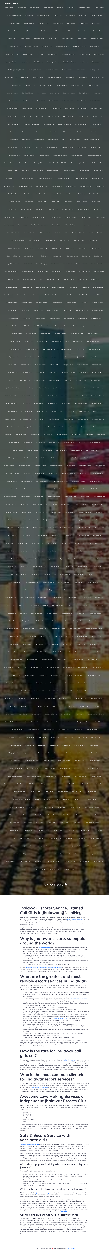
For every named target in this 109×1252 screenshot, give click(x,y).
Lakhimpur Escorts (56, 465)
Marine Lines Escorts (85, 512)
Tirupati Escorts (48, 807)
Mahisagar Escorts (10, 496)
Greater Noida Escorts (98, 295)
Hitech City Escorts (42, 341)
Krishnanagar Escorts (13, 458)
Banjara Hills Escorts (77, 85)
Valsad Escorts (85, 830)
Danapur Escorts (26, 209)
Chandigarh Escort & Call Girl (58, 163)
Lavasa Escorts (100, 465)
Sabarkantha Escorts (97, 698)
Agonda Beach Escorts (14, 15)
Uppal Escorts (77, 822)
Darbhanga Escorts (68, 209)
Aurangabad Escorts (68, 54)
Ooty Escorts (12, 613)
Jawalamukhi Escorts (68, 372)
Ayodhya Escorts (99, 54)
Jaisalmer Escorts (26, 365)
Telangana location (47, 784)
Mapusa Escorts (56, 512)
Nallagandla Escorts (48, 582)
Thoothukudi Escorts (62, 799)
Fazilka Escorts (70, 271)
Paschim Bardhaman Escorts (93, 628)
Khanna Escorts (68, 419)
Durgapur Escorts (72, 256)
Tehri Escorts (33, 784)
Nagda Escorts (69, 566)
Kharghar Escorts (29, 427)
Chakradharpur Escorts (94, 155)
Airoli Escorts (58, 15)
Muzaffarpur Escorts (50, 559)
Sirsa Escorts (66, 745)
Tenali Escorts (61, 784)
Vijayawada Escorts (61, 846)
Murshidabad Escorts (66, 551)
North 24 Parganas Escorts (39, 605)
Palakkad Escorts (52, 613)
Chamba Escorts (9, 163)
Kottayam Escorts (17, 450)
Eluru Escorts (86, 256)
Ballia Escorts (25, 77)
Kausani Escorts (10, 419)
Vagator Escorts (59, 830)
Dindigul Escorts (57, 248)
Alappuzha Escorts (14, 23)
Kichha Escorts (97, 427)
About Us (60, 7)
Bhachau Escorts (53, 116)
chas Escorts (25, 170)
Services (70, 722)
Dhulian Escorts (92, 240)
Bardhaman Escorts (69, 93)
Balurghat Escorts (38, 77)
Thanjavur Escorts (77, 791)
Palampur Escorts (95, 613)
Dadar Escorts (28, 201)
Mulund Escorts (66, 543)
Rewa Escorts (25, 691)
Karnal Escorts (12, 411)
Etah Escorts (55, 264)
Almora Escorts (58, 23)
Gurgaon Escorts (67, 310)
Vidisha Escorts (14, 846)
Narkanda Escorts (67, 590)
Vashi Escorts (70, 838)
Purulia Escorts (8, 667)
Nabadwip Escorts (92, 559)
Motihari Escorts (23, 543)
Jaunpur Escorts (53, 372)
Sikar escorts (42, 737)
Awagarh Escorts (84, 54)
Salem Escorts (70, 706)
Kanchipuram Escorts (97, 396)
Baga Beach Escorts (69, 62)
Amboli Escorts (69, 31)
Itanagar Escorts (56, 357)
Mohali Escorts (68, 535)
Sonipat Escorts (96, 753)
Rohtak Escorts (22, 698)
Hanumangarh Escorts (70, 326)
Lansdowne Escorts (85, 465)
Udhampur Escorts (81, 815)
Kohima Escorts (76, 434)
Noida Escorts (23, 605)
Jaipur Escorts (95, 357)
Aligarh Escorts (29, 23)
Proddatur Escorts (46, 659)
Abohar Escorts (34, 7)
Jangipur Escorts (27, 372)
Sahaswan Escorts (42, 706)
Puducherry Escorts (77, 659)
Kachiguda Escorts (11, 396)
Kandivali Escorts (11, 403)
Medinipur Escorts (95, 520)
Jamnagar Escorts (12, 372)
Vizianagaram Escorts (94, 854)
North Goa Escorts (57, 605)
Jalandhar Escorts (40, 365)
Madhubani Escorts (30, 489)
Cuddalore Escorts (14, 201)
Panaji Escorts (65, 621)
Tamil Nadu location (80, 776)
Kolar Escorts (89, 434)
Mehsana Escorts (38, 528)
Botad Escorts (39, 147)
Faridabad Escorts (96, 264)
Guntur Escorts (25, 310)
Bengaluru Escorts (11, 116)
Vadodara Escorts (44, 830)
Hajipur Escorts (69, 318)
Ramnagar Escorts (26, 683)
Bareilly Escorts (84, 93)
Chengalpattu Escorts (68, 170)
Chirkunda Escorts (9, 186)
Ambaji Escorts (27, 31)
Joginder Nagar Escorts (13, 388)
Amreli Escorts (25, 38)
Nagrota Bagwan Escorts (18, 574)
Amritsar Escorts (39, 38)
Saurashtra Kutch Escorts (96, 714)
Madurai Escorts (45, 489)
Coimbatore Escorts (42, 194)
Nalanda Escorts (16, 582)
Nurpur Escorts (71, 605)
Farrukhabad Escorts (11, 271)
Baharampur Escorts (51, 70)
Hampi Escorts (25, 326)
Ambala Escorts (40, 31)
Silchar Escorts (55, 737)
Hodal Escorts (56, 341)
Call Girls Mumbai (29, 155)
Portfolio (86, 652)
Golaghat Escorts (98, 287)
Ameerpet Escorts (83, 31)
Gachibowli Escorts (13, 279)
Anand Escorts (82, 38)
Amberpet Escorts (55, 31)
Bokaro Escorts (12, 147)
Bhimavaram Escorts (64, 124)
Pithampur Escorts (94, 644)
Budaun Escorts (52, 147)
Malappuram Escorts (53, 496)
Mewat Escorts (51, 528)
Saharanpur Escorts (26, 706)
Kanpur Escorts (65, 403)
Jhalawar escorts (97, 372)
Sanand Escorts (22, 714)
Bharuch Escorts (98, 116)
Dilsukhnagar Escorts (13, 248)
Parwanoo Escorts (75, 628)
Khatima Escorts (59, 427)
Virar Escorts (42, 854)
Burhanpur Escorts (95, 147)
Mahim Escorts (95, 489)
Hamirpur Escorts (11, 326)
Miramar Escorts (100, 528)
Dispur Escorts (70, 248)
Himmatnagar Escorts (77, 333)
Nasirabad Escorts (11, 597)
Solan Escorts (83, 753)
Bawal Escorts (81, 101)
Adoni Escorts (71, 7)
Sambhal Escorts (84, 706)
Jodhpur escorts (81, 380)
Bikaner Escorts (39, 139)
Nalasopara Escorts (32, 582)
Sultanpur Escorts (64, 768)
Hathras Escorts (45, 333)
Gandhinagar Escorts (53, 279)
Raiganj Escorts (82, 667)
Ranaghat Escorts (55, 683)
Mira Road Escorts (84, 528)
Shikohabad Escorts (49, 729)
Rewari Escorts (53, 691)
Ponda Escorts (28, 652)
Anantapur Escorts (97, 38)
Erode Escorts (28, 264)
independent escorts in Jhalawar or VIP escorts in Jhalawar (44, 967)
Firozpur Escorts (99, 271)
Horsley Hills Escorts (93, 341)
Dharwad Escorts (50, 240)
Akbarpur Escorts (96, 15)
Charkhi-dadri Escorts (98, 163)
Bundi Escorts (82, 147)
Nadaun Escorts (12, 566)
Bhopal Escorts (54, 132)
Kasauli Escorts (57, 411)
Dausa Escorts (23, 217)
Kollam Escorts (27, 442)
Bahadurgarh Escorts (34, 70)
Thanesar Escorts (62, 791)
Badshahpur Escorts (53, 62)
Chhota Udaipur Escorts (44, 178)
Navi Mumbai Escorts (27, 597)
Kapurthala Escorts (97, 403)
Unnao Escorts (64, 822)
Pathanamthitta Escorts (61, 636)
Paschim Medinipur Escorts (15, 636)
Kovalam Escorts (47, 450)
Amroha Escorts (53, 38)
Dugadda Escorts (29, 256)
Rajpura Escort (42, 675)
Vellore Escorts (82, 838)
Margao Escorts (70, 512)
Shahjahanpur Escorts (84, 722)
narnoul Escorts (96, 590)
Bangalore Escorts (30, 85)
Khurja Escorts (84, 427)
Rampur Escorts (41, 683)
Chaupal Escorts (38, 170)
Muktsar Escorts (53, 543)
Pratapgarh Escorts (16, 659)
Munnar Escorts (38, 551)
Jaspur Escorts (40, 372)
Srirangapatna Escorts (15, 768)
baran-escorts (54, 93)
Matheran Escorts (13, 520)
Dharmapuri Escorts (78, 233)
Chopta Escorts (100, 186)
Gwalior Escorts (27, 318)
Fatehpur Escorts (43, 271)
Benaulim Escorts (96, 108)
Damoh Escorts (12, 209)
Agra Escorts (29, 15)
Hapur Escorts (85, 326)
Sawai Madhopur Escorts (13, 722)
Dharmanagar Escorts (61, 233)
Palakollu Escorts (81, 613)
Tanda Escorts (8, 784)
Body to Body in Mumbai (91, 139)
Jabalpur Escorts (82, 357)
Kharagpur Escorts (98, 419)
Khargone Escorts (44, 427)
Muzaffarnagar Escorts (33, 559)
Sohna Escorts (70, 753)
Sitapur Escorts (93, 745)
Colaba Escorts (56, 194)
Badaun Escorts (25, 62)
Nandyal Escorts (78, 582)
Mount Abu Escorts (38, 543)
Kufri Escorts (28, 458)
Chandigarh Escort (39, 163)
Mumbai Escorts (80, 543)
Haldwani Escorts (96, 318)
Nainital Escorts (78, 574)
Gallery (41, 279)
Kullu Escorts (55, 458)
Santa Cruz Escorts (51, 714)
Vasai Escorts (38, 838)
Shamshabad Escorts (17, 729)
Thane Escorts (49, 791)
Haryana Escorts (31, 333)
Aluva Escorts (71, 23)
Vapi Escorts (98, 830)
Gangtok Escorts (69, 279)
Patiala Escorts (13, 644)
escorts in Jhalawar (74, 1228)
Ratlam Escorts (12, 691)
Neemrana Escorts (57, 597)
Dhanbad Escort (86, 225)
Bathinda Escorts (67, 101)
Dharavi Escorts (45, 233)
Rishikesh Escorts (81, 691)
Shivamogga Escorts (92, 729)
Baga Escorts (84, 62)
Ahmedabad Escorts (43, 15)
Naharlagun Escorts (49, 574)
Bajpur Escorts (80, 70)
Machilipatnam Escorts (43, 481)
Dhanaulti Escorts (71, 225)
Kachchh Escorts (98, 388)
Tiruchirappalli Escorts (17, 807)
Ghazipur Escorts (26, 287)
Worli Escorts (39, 861)
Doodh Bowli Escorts (13, 256)
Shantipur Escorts (33, 729)
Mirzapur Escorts (13, 535)
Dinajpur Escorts (43, 248)
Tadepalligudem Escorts (15, 776)
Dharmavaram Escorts (95, 233)
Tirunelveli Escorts (33, 807)
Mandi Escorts (37, 504)
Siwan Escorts (58, 753)
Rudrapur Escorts (81, 698)
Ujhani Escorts (27, 822)
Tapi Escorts (21, 784)
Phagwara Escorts (52, 644)
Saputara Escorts (66, 714)
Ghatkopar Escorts (96, 279)
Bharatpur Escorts (83, 116)
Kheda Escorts (72, 427)
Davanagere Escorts (38, 217)
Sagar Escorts (11, 706)
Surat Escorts (78, 768)
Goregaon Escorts (66, 295)
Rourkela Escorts (50, 698)
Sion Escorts (41, 745)
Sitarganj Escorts (13, 753)
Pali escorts (39, 621)
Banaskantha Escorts (54, 77)
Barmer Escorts (97, 93)
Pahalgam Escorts (36, 613)
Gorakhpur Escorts (50, 295)
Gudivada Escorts (11, 302)
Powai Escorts (97, 652)
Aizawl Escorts (70, 15)
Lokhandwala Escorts (68, 473)
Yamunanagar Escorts (53, 861)
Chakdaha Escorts (76, 155)
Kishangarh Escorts (21, 434)
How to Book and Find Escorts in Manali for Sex (56, 349)
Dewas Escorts (56, 225)
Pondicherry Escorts (43, 652)
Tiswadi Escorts (14, 815)
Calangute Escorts (14, 155)
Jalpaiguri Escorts (68, 365)
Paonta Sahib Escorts (58, 628)
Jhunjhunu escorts (39, 380)
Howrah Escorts (80, 349)
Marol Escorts (100, 512)
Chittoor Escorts (57, 186)
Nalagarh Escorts (93, 574)
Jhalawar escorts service (74, 919)
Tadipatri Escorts (50, 776)
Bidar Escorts (95, 132)
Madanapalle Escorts (78, 481)
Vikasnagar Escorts (93, 846)
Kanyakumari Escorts (80, 403)
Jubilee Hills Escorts (43, 388)
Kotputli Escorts (95, 442)
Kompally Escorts (54, 442)
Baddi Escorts (38, 62)
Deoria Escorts (22, 225)
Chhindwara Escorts (27, 178)
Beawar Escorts (95, 101)
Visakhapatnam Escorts (57, 854)
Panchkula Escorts (94, 621)
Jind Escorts (68, 380)
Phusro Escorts (67, 644)
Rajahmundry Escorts (98, 667)
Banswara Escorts (12, 93)
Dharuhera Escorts (35, 240)
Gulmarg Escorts (71, 302)
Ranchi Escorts (69, 683)
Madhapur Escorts (14, 489)
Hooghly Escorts (78, 341)
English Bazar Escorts (13, 264)
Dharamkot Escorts (13, 233)
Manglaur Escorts (26, 512)
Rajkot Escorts (29, 675)
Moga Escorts (56, 535)
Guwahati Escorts (13, 318)
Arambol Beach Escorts (12, 54)
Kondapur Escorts (69, 442)
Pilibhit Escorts (80, 644)
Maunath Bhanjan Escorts (45, 520)
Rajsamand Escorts (57, 675)
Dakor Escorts (68, 201)
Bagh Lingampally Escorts (16, 70)
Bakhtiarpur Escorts (95, 70)
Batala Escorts (53, 101)
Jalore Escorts (54, 365)
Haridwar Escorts (16, 333)
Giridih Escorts (72, 287)
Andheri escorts (47, 46)
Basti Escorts (41, 101)
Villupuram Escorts (28, 854)
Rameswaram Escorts (94, 675)
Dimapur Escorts (29, 248)
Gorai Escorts (37, 295)
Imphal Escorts (29, 357)
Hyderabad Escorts (94, 349)
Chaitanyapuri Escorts (60, 155)
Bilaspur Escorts (53, 139)
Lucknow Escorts (98, 473)
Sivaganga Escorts (28, 753)
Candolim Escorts (44, 155)
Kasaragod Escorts (26, 411)
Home (67, 341)
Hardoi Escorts (98, 326)
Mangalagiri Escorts (81, 504)
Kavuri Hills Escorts (25, 419)
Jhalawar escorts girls (61, 1018)
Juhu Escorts (57, 388)
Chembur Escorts (52, 170)
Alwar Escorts (96, 23)
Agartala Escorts (84, 7)
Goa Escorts (85, 287)
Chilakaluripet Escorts (80, 178)
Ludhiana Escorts (26, 481)
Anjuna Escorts (94, 46)
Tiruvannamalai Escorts (92, 807)
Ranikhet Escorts (83, 683)
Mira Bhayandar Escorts (67, 528)
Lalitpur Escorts (70, 465)
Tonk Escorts (27, 815)
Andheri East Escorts (31, 46)
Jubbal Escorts (29, 388)
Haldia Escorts (82, 318)
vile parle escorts (13, 854)
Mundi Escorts (11, 551)
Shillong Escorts (64, 729)
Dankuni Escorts (53, 209)
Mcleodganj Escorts (63, 520)
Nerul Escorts (10, 605)
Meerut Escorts (9, 528)
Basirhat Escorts (28, 101)
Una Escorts (51, 822)
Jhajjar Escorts (83, 372)
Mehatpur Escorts (23, 528)
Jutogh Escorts (84, 388)
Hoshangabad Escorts (15, 349)
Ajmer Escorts (83, 15)
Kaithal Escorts (52, 396)
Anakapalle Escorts (68, 38)
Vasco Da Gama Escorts (54, 838)
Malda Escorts (85, 496)
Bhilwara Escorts (48, 124)
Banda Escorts (70, 77)
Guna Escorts (84, 302)
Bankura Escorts (93, 85)
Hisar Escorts (29, 341)
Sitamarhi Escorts (79, 745)
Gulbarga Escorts (41, 302)
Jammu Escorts (96, 365)
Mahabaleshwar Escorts (61, 489)
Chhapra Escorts (98, 170)
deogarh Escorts (100, 217)
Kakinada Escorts (66, 396)
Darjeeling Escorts (83, 209)
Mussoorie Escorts (16, 559)
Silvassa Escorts (82, 737)
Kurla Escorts (85, 458)
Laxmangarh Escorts (12, 473)
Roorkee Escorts (36, 698)
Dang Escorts (40, 209)
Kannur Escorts (38, 403)
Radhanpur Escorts (53, 667)
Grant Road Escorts (81, 295)
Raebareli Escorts (68, 667)
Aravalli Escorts (28, 54)
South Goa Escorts (14, 760)
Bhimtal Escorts (96, 124)
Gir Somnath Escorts (58, 287)
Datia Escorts (97, 209)
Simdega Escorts (96, 737)
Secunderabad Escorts (32, 722)
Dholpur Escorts (79, 240)
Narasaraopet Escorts (14, 590)
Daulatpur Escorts (9, 217)
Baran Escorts (41, 93)
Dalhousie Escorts (81, 201)
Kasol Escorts (97, 411)
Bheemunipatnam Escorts (31, 124)
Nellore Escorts (86, 597)
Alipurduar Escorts (43, 23)
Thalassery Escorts (19, 791)
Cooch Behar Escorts (95, 194)
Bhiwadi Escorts (27, 132)
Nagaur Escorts (56, 566)
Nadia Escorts (25, 566)
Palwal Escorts (52, 621)
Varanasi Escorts (25, 838)
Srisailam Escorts (49, 768)
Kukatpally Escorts (41, 458)
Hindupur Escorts (93, 333)
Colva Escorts (70, 194)
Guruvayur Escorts (82, 310)
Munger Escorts (24, 551)
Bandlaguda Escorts (97, 77)
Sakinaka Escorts (57, 706)
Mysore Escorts (65, 559)
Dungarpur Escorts (57, 256)
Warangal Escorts (24, 861)
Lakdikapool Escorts (40, 465)
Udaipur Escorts (67, 815)
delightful (64, 1211)
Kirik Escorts (7, 434)
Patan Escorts (31, 636)
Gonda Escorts (8, 295)
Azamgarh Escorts (10, 62)
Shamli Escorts (99, 722)
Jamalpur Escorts (82, 365)
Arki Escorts (40, 54)
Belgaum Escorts (41, 108)
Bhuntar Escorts (82, 132)
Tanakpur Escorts (96, 776)
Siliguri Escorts (68, 737)
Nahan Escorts (34, 574)
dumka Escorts (43, 256)
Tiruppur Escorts (75, 807)
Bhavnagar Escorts (14, 124)
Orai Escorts (23, 613)
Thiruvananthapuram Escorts (21, 799)
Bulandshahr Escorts (67, 147)
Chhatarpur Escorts (11, 178)
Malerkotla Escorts (99, 496)
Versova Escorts (96, 838)
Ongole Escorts (84, 605)
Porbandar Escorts (59, 652)
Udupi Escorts (95, 815)
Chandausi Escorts (24, 163)
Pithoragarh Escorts (14, 652)
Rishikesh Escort (67, 691)
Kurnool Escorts (97, 458)
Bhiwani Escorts (41, 132)
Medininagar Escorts (79, 520)
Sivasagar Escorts (43, 753)
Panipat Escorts (43, 628)
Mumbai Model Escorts (96, 543)
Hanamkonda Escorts (53, 326)
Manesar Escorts (66, 504)
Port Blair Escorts (74, 652)
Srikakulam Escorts (48, 760)
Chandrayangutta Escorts (79, 163)
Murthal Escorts (82, 551)
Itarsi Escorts (69, 357)
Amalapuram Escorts (11, 31)
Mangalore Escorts (97, 504)
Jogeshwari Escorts (95, 380)
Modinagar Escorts (41, 535)
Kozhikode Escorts (76, 450)
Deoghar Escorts (9, 225)
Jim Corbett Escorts (55, 380)
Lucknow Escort (83, 473)
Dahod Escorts (55, 201)
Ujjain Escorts (40, 822)
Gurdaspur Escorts (52, 310)
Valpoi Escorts (72, 830)
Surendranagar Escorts (93, 768)
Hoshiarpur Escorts (32, 349)
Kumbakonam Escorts (69, 458)
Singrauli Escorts (16, 745)
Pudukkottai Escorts (93, 659)
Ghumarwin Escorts (42, 287)
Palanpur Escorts (27, 621)
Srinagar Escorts (95, 760)
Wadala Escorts (10, 861)
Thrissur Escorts (78, 799)
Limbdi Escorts (53, 473)
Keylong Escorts (40, 419)
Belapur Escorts (27, 108)
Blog (63, 139)
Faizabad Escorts (81, 264)
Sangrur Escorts (36, 714)
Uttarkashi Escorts (29, 830)
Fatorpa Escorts (57, 271)
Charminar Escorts (11, 170)
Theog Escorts (91, 791)
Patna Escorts (27, 644)
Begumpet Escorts (12, 108)
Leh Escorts (26, 473)
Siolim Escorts (29, 745)
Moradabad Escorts (83, 535)
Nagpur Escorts (97, 566)
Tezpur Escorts (100, 784)
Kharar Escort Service (13, 427)
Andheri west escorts (62, 46)
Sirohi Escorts (53, 745)
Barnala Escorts (14, 101)
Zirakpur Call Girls (69, 861)
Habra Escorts (40, 318)
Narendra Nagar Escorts (50, 590)
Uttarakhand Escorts (13, 830)
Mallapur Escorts (11, 504)
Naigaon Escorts (65, 574)
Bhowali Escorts (68, 132)
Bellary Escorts (69, 108)
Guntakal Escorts (97, 302)
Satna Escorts (80, 714)
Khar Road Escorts (82, 419)
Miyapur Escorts (27, 535)
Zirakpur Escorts (84, 861)
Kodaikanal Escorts (61, 434)
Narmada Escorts (82, 590)
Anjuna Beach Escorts (79, 46)
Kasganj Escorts (84, 411)
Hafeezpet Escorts (54, 318)
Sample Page (97, 706)
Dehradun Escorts (70, 217)
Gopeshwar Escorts (23, 295)
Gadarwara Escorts (29, 279)
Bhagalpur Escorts (68, 116)
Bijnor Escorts (26, 139)
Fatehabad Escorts (27, 271)
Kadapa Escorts (25, 396)
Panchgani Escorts (79, 621)
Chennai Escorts (84, 170)
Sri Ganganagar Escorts (31, 760)
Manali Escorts (24, 504)
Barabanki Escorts (27, 93)
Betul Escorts (40, 116)
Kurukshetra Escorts (24, 465)
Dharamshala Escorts (29, 233)
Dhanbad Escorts (100, 225)
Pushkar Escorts (22, 667)
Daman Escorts (95, 201)
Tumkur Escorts (39, 815)
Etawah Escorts (67, 264)
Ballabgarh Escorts (11, 77)
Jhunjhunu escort (25, 380)
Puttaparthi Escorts (37, 667)
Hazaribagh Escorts (60, 333)
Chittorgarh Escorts (85, 186)
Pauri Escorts (39, 644)
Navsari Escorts (42, 597)
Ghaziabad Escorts (11, 287)
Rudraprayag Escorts (65, 698)
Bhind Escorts (14, 132)
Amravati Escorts (98, 31)
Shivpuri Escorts (29, 737)
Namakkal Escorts (63, 582)
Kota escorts (82, 442)
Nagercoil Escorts (83, 566)
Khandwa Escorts (54, 419)
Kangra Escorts (25, 403)
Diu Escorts (82, 248)
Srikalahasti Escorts (80, 760)
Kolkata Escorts (14, 442)
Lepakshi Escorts (39, 473)
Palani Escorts (13, 621)
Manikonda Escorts (41, 512)
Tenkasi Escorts (87, 784)
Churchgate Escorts (14, 194)
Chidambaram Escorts (62, 178)
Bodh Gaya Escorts (74, 139)
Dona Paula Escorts (96, 248)
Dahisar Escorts (41, 201)
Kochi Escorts (35, 434)
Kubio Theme (71, 1248)
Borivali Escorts (25, 147)
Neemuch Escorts (72, 597)
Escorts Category (41, 264)
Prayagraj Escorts (31, 659)
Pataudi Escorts (45, 636)
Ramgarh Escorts (11, 683)
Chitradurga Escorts (25, 186)
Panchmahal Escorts (28, 628)
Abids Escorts (9, 7)
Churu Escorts (28, 194)
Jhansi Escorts (12, 380)
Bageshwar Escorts (98, 62)
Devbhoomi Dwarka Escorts (39, 225)
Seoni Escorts (60, 722)
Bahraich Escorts (67, 70)
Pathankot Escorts (96, 636)
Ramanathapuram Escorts (75, 675)
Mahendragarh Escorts (80, 489)
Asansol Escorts (53, 54)
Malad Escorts (38, 496)
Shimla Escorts (77, 729)
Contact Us (81, 194)
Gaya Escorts (83, 279)
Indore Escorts (42, 357)
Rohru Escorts (9, 698)
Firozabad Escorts (84, 271)
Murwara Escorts (96, 551)
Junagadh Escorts (70, 388)
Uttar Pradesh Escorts (92, 822)
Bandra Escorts (16, 85)
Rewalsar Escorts (39, 691)
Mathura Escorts (28, 520)
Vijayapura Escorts (29, 846)
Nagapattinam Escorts (40, 566)
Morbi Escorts (97, 535)
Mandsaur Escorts (51, 504)
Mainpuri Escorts (25, 496)
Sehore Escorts (47, 722)
